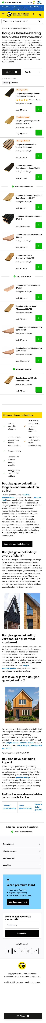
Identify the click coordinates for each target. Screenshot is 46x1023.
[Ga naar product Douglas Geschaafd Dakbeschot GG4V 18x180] (38, 360)
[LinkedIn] (22, 951)
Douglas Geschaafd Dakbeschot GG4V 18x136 (29, 328)
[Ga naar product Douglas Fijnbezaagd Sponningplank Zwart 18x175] (38, 177)
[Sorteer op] (32, 72)
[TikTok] (36, 951)
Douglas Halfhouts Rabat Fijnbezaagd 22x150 (26, 307)
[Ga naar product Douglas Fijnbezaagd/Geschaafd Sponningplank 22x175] (38, 207)
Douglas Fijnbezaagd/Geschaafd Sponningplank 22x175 (29, 196)
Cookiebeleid (9, 982)
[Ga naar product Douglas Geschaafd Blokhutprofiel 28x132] (38, 267)
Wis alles (15, 83)
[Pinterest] (29, 951)
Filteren (11, 72)
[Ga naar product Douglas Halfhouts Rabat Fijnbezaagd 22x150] (38, 318)
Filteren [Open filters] (23, 1016)
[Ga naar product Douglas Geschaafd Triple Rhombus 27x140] (38, 390)
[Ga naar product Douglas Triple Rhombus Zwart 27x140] (38, 225)
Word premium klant (18, 902)
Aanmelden (22, 933)
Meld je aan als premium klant (26, 8)
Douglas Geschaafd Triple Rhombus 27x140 (26, 379)
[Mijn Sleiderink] (33, 14)
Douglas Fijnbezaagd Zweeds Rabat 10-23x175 (28, 122)
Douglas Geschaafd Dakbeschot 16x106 (29, 235)
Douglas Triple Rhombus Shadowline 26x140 (26, 145)
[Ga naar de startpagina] (17, 14)
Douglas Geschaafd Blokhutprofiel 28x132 (25, 256)
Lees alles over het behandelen (17, 544)
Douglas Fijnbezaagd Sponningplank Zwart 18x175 (27, 166)
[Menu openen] (3, 14)
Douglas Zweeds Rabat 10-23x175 (19, 743)
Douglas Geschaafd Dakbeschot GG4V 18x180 (29, 349)
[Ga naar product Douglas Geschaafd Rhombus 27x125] (38, 297)
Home (4, 28)
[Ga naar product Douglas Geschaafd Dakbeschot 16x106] (38, 246)
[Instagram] (15, 951)
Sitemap (20, 982)
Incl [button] (39, 3)
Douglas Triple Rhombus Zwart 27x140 (28, 217)
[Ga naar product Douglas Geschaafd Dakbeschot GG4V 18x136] (38, 339)
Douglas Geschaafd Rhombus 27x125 (28, 286)
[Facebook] (8, 951)
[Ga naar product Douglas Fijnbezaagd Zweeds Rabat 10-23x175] (38, 132)
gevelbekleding (22, 777)
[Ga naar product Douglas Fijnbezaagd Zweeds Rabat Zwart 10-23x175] (38, 109)
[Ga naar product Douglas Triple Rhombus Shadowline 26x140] (38, 156)
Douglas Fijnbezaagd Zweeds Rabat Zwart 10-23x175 (28, 94)
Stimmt (37, 982)
